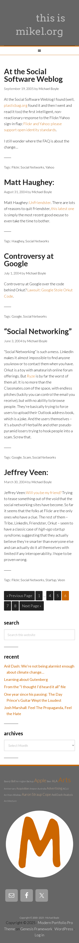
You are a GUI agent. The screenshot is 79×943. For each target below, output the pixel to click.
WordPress (63, 929)
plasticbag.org (15, 105)
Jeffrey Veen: (26, 472)
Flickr (15, 167)
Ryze (31, 376)
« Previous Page (19, 595)
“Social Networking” (38, 331)
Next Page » (31, 606)
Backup (30, 781)
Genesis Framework (36, 929)
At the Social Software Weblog (33, 75)
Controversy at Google (29, 259)
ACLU (66, 788)
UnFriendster (40, 202)
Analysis (68, 794)
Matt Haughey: (29, 182)
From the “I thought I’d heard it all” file (35, 686)
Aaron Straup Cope (36, 794)
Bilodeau (17, 794)
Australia (42, 788)
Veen (61, 580)
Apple (40, 780)
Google (17, 316)
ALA (55, 781)
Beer (49, 781)
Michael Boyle (52, 917)
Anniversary (10, 788)
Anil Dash (57, 794)
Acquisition (22, 788)
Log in (39, 935)
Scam (27, 457)
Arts (64, 780)
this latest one (62, 208)
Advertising (54, 788)
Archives (8, 794)
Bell (13, 781)
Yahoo (49, 167)
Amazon (33, 788)
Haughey (18, 241)
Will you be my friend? (43, 492)
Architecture (10, 801)
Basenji (7, 781)
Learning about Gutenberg (26, 679)
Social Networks (32, 167)
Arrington (21, 781)
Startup (50, 580)
